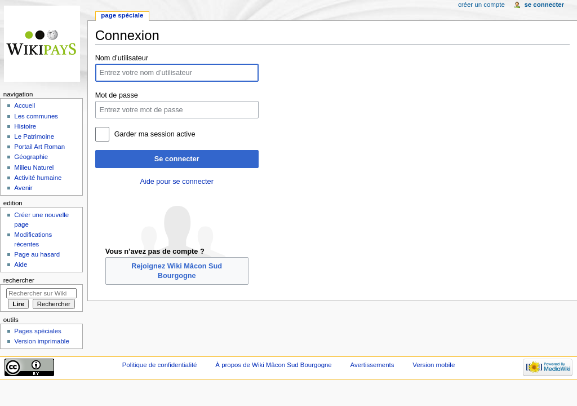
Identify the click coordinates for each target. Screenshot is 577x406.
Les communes (36, 116)
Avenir (23, 187)
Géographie (31, 156)
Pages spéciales (37, 331)
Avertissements (372, 364)
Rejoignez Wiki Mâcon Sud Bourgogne (176, 270)
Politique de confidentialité (159, 364)
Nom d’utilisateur (122, 58)
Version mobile (433, 364)
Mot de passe (116, 95)
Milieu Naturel (34, 167)
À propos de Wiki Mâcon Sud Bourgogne (273, 364)
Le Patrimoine (34, 136)
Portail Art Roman (39, 146)
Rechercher (18, 280)
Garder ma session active (155, 134)
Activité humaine (37, 177)
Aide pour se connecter (176, 182)
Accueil (24, 105)
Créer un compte (481, 4)
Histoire (25, 126)
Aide (20, 264)
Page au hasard (37, 254)
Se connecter (176, 159)
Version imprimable (41, 341)
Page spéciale (122, 15)
